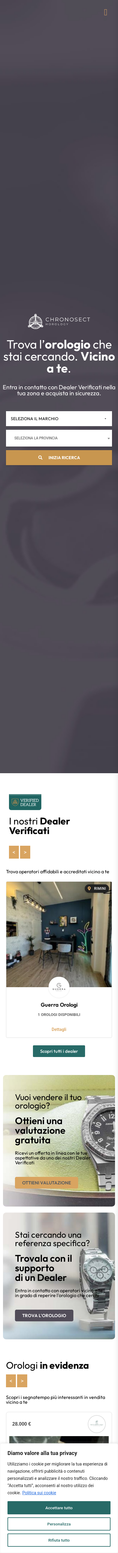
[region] (59, 1498)
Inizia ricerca (59, 457)
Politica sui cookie (39, 1492)
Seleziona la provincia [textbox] (36, 438)
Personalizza (59, 1524)
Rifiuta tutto (59, 1540)
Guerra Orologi (59, 1004)
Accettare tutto (59, 1507)
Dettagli (59, 1029)
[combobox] (59, 438)
